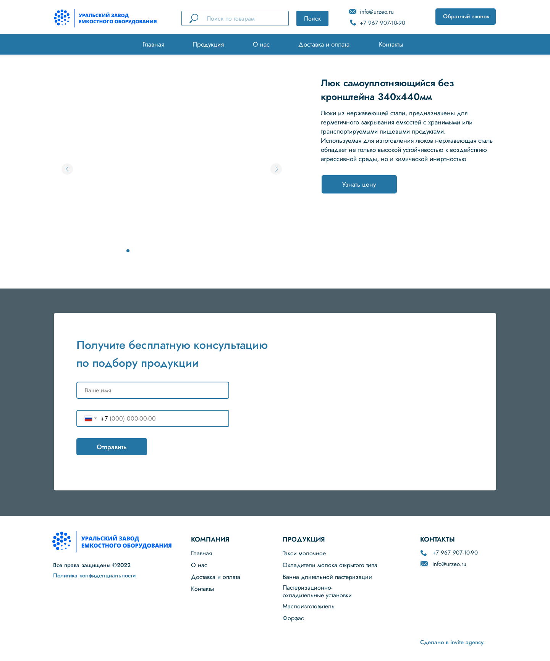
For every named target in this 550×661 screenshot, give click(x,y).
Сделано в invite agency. (452, 642)
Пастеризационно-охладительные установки (317, 591)
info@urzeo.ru (377, 12)
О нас (261, 44)
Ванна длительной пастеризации (327, 576)
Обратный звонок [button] (466, 16)
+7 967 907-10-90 (382, 23)
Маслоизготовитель (309, 606)
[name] (152, 390)
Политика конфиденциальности (94, 575)
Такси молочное (304, 553)
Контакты (391, 44)
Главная (153, 44)
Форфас (293, 618)
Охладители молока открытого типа (330, 565)
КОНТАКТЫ (437, 539)
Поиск (312, 18)
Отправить (112, 446)
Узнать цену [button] (359, 184)
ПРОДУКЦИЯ (304, 539)
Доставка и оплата (323, 44)
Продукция (208, 44)
